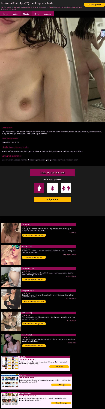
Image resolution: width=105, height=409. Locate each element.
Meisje (15, 14)
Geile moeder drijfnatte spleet (34, 301)
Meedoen (47, 14)
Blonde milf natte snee (34, 257)
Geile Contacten (61, 403)
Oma (36, 14)
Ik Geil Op (59, 367)
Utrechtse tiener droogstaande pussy (33, 235)
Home (5, 14)
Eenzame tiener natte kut (34, 279)
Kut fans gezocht (94, 5)
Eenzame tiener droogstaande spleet (33, 324)
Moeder (26, 14)
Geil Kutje (61, 385)
